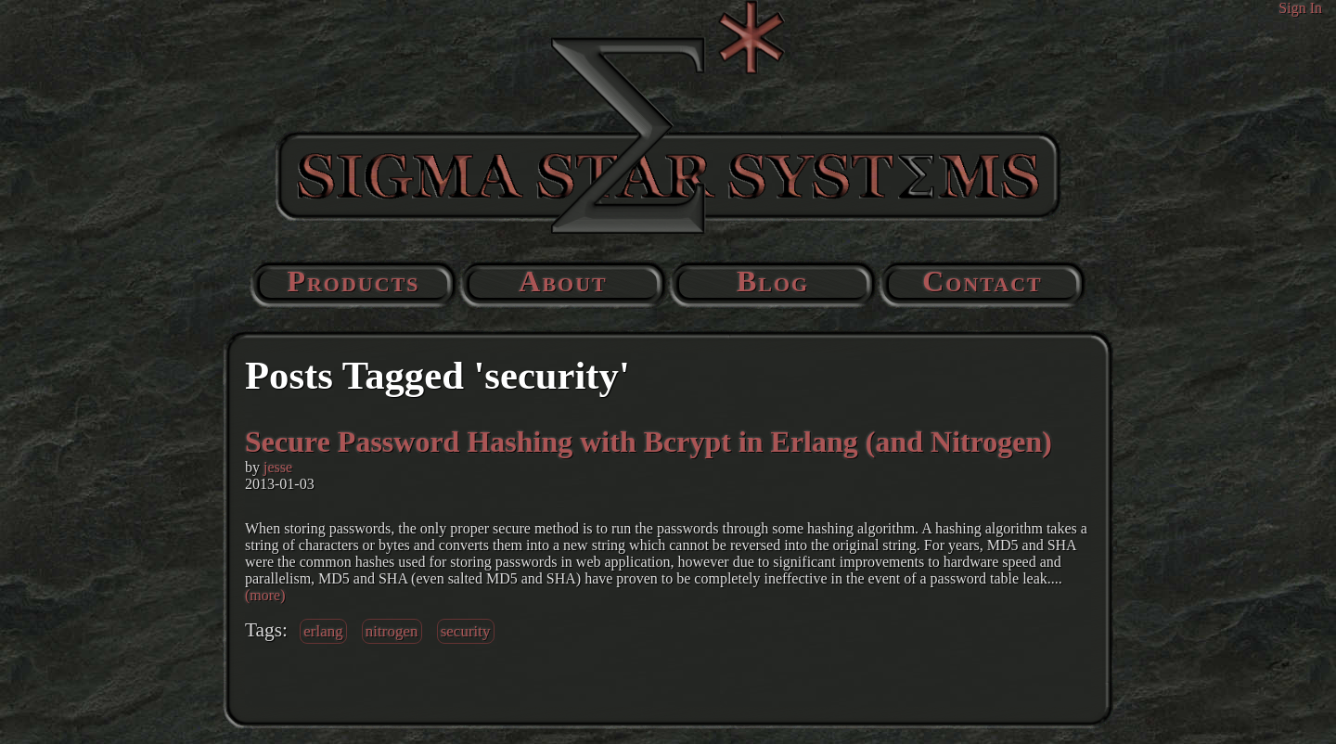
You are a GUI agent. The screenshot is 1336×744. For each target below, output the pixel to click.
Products (353, 281)
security (466, 631)
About (563, 281)
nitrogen (392, 631)
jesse (277, 467)
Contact (982, 281)
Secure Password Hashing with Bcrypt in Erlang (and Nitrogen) (648, 441)
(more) (265, 595)
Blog (773, 281)
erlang (323, 631)
